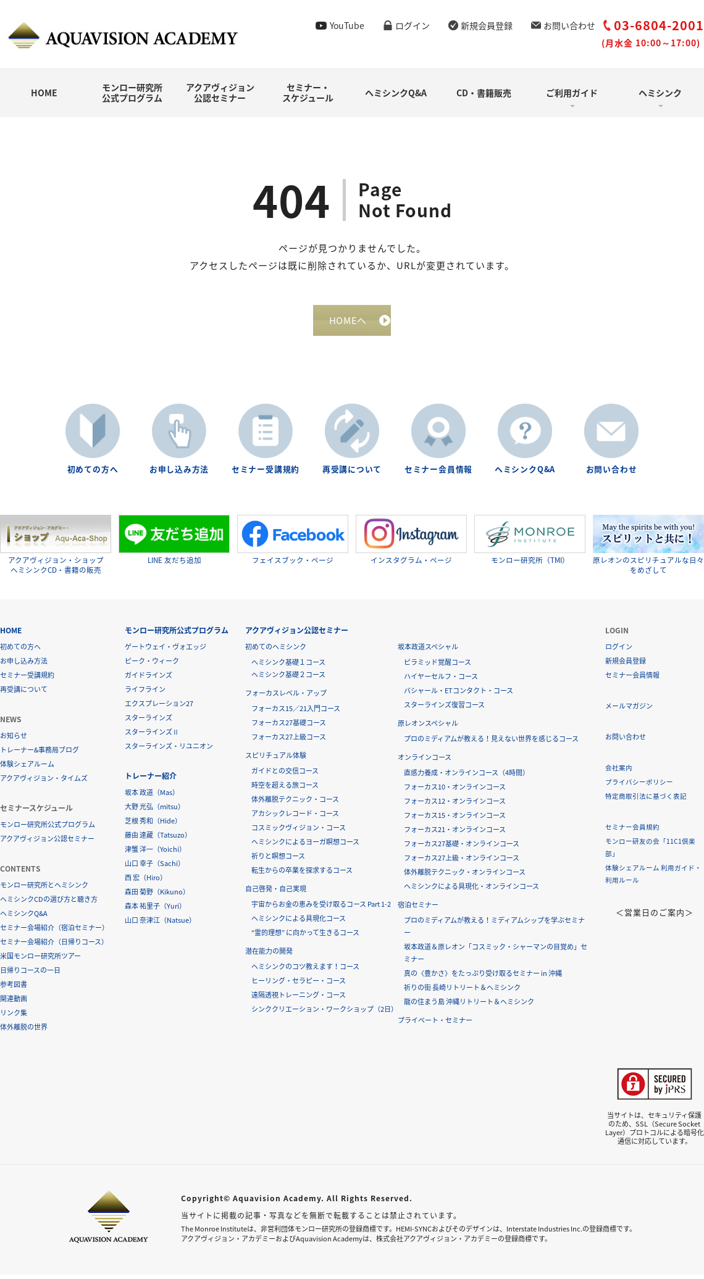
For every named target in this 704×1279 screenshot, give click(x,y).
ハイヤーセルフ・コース (441, 680)
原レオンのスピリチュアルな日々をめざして (648, 548)
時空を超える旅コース (285, 789)
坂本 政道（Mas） (152, 796)
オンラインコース (424, 761)
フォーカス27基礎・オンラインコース (461, 848)
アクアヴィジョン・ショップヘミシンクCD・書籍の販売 (55, 548)
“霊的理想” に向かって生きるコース (305, 936)
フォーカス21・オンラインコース (455, 833)
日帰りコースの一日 (30, 974)
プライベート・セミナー (435, 1024)
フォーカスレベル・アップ (286, 697)
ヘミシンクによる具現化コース (298, 922)
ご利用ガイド (572, 92)
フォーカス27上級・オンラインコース (461, 862)
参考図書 (13, 988)
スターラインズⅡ (152, 736)
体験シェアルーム (27, 768)
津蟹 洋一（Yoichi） (155, 853)
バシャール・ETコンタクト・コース (458, 694)
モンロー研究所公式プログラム (132, 92)
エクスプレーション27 (159, 707)
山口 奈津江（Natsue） (160, 924)
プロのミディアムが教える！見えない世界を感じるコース (491, 743)
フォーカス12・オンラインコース (455, 805)
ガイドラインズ (148, 679)
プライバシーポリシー (639, 786)
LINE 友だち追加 (174, 544)
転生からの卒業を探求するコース (302, 874)
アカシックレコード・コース (295, 817)
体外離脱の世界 (24, 1031)
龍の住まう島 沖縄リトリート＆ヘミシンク (469, 1006)
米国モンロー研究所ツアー (40, 960)
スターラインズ (148, 722)
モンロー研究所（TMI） (529, 544)
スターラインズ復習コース (444, 709)
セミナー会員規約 (632, 831)
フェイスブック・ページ (292, 544)
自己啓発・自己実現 (275, 893)
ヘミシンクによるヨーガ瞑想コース (305, 846)
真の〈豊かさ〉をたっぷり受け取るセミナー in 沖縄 (483, 977)
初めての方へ (93, 474)
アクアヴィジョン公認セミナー (220, 92)
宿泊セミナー (418, 909)
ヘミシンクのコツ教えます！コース (305, 970)
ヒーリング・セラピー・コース (298, 985)
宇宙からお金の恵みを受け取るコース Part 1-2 (321, 908)
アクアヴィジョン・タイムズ (44, 782)
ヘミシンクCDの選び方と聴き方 (49, 903)
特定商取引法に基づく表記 (646, 800)
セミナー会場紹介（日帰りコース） (54, 946)
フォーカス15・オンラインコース (455, 819)
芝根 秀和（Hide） (153, 825)
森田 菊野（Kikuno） (157, 896)
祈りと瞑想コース (278, 860)
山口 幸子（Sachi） (155, 867)
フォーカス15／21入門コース (295, 712)
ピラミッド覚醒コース (437, 666)
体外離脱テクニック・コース (295, 803)
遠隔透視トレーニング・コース (298, 999)
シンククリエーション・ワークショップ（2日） (324, 1013)
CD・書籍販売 (483, 92)
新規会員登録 (487, 25)
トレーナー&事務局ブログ (39, 754)
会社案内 (618, 772)
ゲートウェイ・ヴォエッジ (165, 651)
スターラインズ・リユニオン (169, 750)
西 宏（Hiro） (146, 882)
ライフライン (145, 693)
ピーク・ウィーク (152, 665)
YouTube (347, 25)
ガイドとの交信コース (285, 775)
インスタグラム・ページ (411, 544)
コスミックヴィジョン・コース (298, 832)
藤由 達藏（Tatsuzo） (158, 839)
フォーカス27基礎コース (288, 727)
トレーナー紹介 (151, 780)
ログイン (412, 25)
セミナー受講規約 (265, 474)
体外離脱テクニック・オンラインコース (465, 876)
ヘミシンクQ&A (396, 92)
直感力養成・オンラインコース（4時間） (466, 777)
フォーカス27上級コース (288, 741)
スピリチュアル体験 (275, 759)
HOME (44, 92)
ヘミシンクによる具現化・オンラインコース (471, 890)
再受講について (352, 474)
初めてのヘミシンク (275, 651)
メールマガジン (629, 710)
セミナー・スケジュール (307, 92)
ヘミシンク (660, 92)
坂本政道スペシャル (428, 651)
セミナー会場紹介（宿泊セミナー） (54, 932)
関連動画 (13, 1003)
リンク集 (13, 1017)
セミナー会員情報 (438, 474)
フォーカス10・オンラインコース (455, 791)
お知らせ (13, 740)
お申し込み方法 (179, 474)
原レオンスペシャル (428, 727)
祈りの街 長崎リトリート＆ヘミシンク (462, 991)
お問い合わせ (569, 25)
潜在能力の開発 (269, 955)
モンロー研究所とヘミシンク (44, 889)
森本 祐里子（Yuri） (155, 910)
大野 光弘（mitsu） (155, 811)
